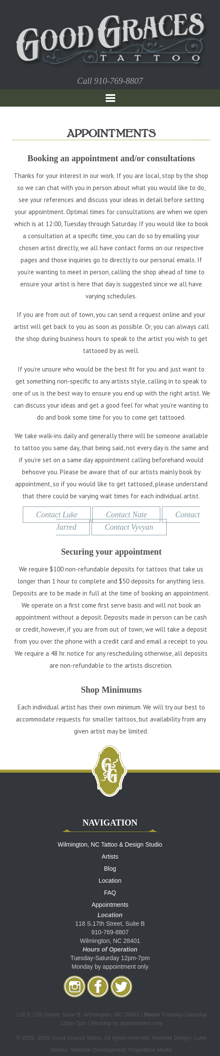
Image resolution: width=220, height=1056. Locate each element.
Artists (110, 856)
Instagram (75, 986)
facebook (98, 986)
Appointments (110, 904)
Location (110, 880)
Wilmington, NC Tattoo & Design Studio (110, 844)
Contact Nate (126, 514)
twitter (121, 986)
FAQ (110, 892)
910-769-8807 (118, 81)
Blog (110, 868)
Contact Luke (57, 514)
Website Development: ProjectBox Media (121, 1050)
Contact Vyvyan (129, 527)
